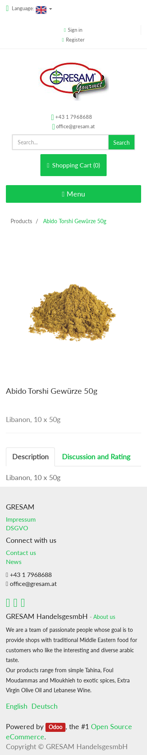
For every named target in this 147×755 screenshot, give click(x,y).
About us (104, 617)
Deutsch (44, 706)
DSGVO (17, 527)
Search (121, 142)
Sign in (75, 30)
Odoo (55, 727)
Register (75, 39)
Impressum (21, 519)
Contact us (21, 552)
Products (21, 221)
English (16, 706)
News (14, 561)
